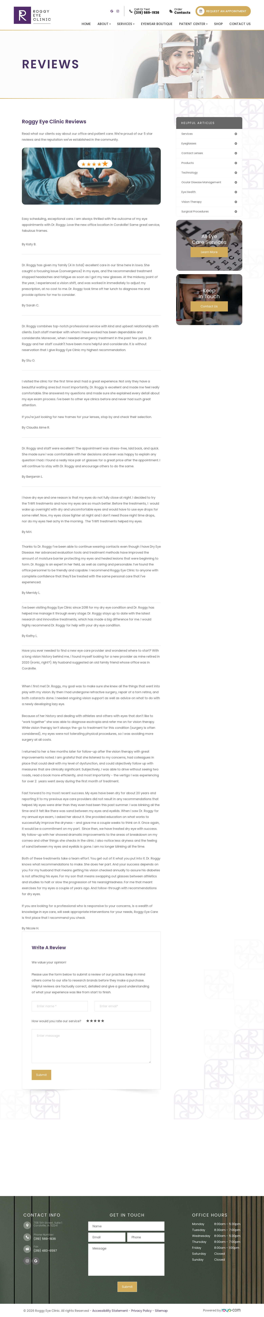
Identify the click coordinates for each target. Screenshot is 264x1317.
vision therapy (192, 204)
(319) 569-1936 (45, 1239)
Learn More (209, 255)
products (188, 164)
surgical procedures (196, 214)
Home (86, 24)
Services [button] (125, 24)
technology (190, 174)
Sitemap (161, 1310)
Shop (218, 24)
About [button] (104, 24)
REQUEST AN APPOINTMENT (221, 11)
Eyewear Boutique (157, 24)
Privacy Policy (141, 1310)
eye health (189, 194)
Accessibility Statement (110, 1310)
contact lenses (193, 154)
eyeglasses (189, 144)
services (187, 134)
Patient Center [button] (193, 24)
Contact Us (240, 24)
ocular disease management (203, 184)
